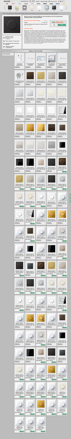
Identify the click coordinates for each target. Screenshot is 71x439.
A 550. (39, 10)
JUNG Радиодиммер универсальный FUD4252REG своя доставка (41, 65)
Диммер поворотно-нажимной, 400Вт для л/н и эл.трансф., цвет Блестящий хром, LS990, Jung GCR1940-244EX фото (30, 221)
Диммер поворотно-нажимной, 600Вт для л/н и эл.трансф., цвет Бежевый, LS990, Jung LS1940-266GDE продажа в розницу (62, 290)
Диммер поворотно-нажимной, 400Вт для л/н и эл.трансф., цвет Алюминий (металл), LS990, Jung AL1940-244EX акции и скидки (41, 186)
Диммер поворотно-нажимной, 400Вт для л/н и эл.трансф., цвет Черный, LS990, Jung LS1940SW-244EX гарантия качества (51, 256)
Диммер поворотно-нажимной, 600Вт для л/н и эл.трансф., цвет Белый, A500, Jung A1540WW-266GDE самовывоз (19, 307)
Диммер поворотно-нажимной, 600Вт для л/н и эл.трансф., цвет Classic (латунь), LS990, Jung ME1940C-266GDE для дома (51, 273)
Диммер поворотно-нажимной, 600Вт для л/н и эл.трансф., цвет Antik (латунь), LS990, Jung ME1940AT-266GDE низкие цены (41, 273)
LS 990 (61, 10)
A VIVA (10, 10)
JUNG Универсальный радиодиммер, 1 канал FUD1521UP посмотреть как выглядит (19, 82)
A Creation (46, 10)
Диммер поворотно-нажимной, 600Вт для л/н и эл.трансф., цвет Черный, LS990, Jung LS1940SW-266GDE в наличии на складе (30, 360)
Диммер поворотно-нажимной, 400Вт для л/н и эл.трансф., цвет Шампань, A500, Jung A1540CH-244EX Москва (62, 255)
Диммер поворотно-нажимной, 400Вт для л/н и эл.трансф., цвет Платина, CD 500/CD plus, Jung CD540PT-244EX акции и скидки (41, 239)
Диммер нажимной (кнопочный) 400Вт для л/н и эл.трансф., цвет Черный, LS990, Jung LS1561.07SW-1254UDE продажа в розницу (30, 169)
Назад (4, 13)
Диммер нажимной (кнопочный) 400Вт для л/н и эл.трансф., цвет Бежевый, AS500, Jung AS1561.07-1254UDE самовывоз (40, 100)
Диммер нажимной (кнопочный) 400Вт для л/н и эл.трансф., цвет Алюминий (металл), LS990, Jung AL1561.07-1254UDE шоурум (19, 100)
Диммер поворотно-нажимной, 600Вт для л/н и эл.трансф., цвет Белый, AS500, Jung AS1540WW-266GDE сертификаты (30, 308)
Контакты (37, 1)
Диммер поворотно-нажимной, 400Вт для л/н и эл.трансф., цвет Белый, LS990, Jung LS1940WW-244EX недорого (19, 221)
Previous (4, 8)
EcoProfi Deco (24, 10)
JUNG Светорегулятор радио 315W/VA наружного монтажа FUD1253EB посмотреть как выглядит (62, 66)
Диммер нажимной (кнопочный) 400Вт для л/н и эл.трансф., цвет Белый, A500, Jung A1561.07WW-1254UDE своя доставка (19, 117)
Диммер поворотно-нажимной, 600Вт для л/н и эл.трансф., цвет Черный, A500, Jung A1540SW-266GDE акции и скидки (62, 343)
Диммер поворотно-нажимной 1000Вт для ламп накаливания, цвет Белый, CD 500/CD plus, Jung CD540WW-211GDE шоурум (30, 377)
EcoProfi (17, 10)
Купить (64, 171)
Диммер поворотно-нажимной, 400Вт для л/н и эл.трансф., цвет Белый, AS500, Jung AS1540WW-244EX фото (51, 204)
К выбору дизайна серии (10, 13)
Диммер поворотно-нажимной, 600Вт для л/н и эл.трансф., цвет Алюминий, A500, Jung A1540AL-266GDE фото (40, 290)
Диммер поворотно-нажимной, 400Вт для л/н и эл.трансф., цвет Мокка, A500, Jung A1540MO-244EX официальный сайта (30, 238)
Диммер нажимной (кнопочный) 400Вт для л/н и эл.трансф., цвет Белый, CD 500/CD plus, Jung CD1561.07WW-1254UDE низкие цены (40, 117)
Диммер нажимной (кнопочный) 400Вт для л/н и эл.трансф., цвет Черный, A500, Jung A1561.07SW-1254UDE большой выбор (62, 152)
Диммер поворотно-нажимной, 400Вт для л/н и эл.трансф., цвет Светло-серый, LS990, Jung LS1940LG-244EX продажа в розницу (62, 238)
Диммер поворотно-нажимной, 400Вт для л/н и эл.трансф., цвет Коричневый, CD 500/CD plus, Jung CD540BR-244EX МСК (19, 239)
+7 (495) (24, 1)
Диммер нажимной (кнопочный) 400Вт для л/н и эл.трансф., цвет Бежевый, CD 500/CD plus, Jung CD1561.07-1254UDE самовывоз (51, 100)
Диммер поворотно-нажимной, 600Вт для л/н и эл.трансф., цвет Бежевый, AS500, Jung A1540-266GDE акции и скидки (51, 290)
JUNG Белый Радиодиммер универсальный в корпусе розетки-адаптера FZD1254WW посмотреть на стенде (19, 66)
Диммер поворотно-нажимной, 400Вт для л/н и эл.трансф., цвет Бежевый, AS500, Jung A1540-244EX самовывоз (19, 203)
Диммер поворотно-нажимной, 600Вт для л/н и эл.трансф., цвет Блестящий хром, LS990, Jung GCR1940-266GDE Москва (62, 307)
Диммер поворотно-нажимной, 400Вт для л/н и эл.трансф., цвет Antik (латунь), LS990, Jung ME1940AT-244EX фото (62, 169)
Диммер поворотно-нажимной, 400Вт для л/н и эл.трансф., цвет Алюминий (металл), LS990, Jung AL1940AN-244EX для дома (51, 186)
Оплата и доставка (44, 1)
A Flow (54, 10)
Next (66, 8)
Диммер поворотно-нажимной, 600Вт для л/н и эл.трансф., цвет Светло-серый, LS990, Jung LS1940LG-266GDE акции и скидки (40, 342)
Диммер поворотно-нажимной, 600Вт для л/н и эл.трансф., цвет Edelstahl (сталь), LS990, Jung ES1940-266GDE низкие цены (62, 273)
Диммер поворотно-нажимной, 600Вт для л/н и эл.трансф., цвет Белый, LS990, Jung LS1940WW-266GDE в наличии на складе (51, 308)
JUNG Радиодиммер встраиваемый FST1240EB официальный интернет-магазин (30, 65)
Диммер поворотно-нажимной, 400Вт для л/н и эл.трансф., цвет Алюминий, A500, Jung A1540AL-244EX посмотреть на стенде (62, 186)
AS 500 (32, 10)
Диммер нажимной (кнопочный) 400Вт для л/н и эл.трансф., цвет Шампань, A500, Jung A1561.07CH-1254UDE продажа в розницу (40, 169)
